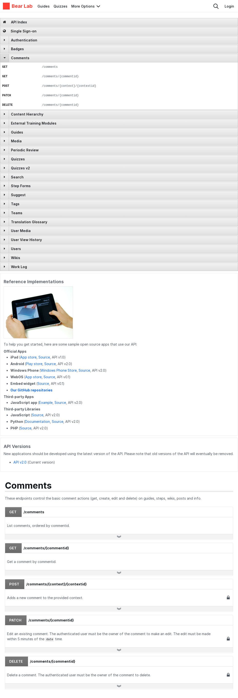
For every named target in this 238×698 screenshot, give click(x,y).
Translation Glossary (29, 222)
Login (229, 6)
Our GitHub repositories (31, 390)
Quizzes (60, 6)
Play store (34, 364)
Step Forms (21, 186)
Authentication (24, 40)
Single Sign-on (20, 31)
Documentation (37, 421)
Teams (16, 213)
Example (46, 402)
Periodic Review (25, 150)
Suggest (18, 195)
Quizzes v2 (20, 168)
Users (16, 249)
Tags (15, 204)
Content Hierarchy (27, 114)
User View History (26, 240)
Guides (43, 6)
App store (28, 357)
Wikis (15, 258)
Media (16, 141)
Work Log (19, 267)
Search (17, 177)
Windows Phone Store (59, 370)
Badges (17, 49)
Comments (20, 58)
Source (44, 357)
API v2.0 (20, 462)
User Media (21, 231)
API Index (15, 22)
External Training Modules (33, 123)
